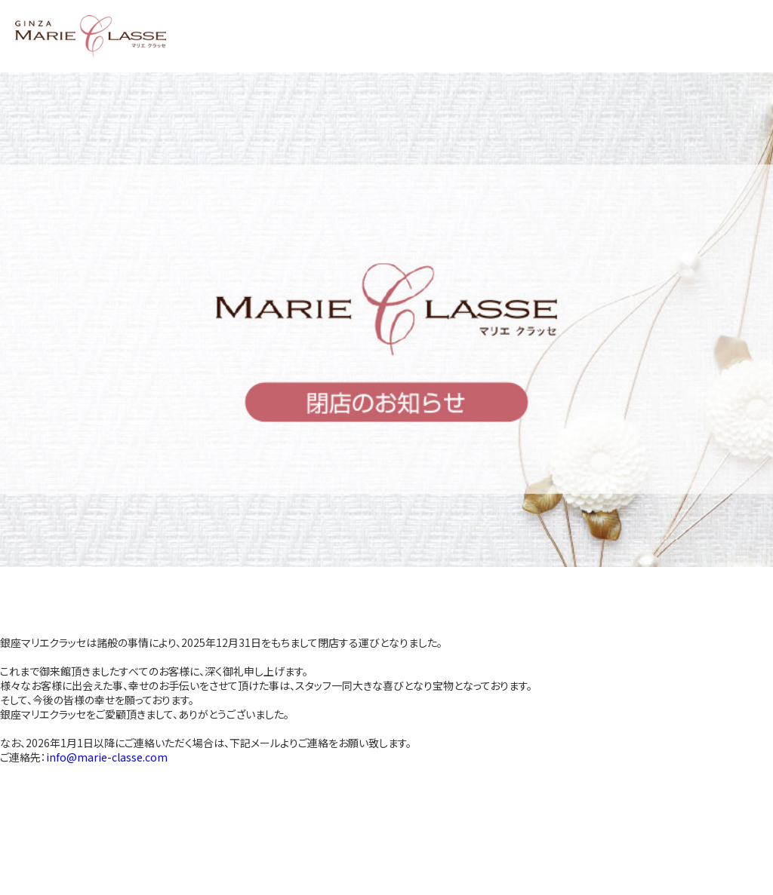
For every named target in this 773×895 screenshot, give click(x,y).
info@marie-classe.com (107, 757)
